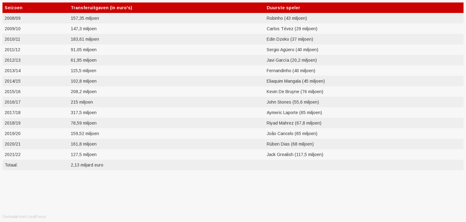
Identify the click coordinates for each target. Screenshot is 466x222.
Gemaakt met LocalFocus (24, 217)
